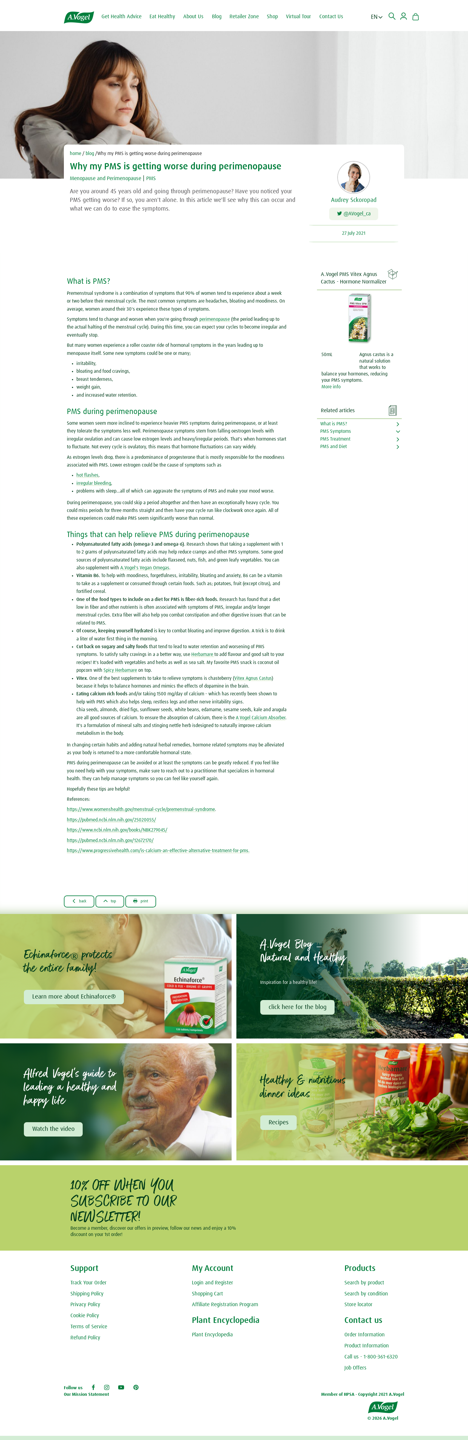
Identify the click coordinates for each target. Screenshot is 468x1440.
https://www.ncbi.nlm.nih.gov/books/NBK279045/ (117, 831)
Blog (221, 16)
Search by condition (366, 1298)
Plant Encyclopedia (212, 1339)
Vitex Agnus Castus (253, 679)
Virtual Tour (303, 16)
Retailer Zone (249, 16)
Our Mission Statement (86, 1398)
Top (117, 903)
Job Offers (355, 1372)
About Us (198, 16)
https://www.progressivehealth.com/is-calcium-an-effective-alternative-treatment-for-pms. (158, 852)
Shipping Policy (87, 1298)
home (75, 153)
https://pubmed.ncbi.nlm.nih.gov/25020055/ (111, 821)
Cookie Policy (84, 1320)
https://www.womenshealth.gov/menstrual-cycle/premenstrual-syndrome (141, 811)
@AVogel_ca (354, 215)
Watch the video (54, 1132)
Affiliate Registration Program (225, 1309)
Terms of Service (88, 1330)
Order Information (364, 1339)
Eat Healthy (167, 16)
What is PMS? (333, 425)
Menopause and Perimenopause (110, 178)
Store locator (358, 1309)
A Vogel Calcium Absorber (260, 719)
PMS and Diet (333, 448)
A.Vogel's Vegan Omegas (144, 569)
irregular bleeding (93, 485)
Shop (277, 16)
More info (331, 388)
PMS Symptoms (335, 433)
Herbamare (202, 656)
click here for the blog (298, 1010)
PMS (161, 178)
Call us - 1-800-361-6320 (371, 1361)
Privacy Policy (85, 1309)
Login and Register (212, 1286)
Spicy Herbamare (120, 672)
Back (81, 903)
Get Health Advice (126, 16)
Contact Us (336, 16)
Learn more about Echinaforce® (74, 999)
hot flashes (87, 477)
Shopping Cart (207, 1298)
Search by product (364, 1286)
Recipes (279, 1126)
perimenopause (214, 321)
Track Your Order (88, 1286)
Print (152, 903)
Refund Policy (85, 1341)
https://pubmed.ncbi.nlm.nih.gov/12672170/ (110, 842)
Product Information (366, 1349)
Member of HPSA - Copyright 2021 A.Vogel (362, 1398)
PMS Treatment (335, 440)
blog (90, 153)
